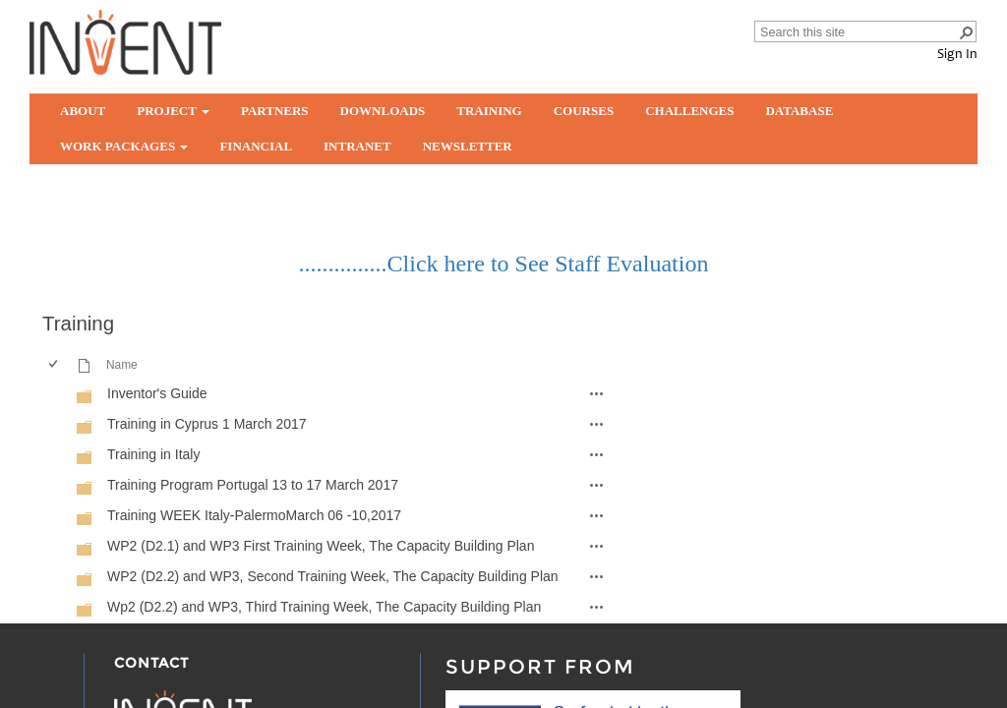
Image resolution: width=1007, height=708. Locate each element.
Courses (584, 110)
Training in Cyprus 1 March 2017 (207, 424)
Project (173, 110)
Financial (255, 146)
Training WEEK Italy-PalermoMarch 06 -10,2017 (254, 515)
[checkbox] (52, 393)
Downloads (383, 110)
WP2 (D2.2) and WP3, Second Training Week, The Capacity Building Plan (333, 576)
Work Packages (124, 146)
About (82, 110)
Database (799, 110)
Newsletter (467, 146)
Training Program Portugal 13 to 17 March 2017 (252, 485)
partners (275, 110)
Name (122, 365)
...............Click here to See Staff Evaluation (504, 263)
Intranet (357, 146)
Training (488, 110)
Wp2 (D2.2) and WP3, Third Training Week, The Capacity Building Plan (324, 607)
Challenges (689, 110)
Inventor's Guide (157, 393)
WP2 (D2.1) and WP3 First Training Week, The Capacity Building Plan (320, 546)
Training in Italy (153, 454)
